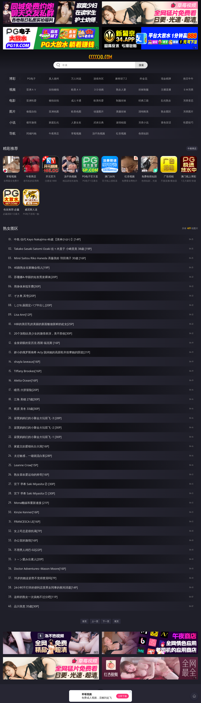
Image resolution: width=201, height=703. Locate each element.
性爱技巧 (188, 122)
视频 (12, 89)
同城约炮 (31, 133)
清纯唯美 (144, 111)
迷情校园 (121, 122)
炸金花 (143, 78)
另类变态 (188, 100)
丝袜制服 (144, 89)
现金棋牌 (166, 78)
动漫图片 (99, 111)
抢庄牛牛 (188, 78)
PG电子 (31, 78)
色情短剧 (144, 133)
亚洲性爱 (31, 100)
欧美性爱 (99, 100)
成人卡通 (76, 100)
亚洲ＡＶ (31, 89)
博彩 (12, 78)
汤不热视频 (98, 133)
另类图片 (188, 111)
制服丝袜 (121, 100)
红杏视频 (121, 133)
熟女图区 (166, 111)
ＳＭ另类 (188, 89)
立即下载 (122, 696)
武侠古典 (99, 122)
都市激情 (31, 122)
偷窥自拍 (31, 111)
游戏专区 (99, 78)
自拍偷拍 (54, 89)
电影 (12, 100)
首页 (84, 621)
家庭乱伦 (54, 122)
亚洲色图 (54, 111)
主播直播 (166, 89)
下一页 (106, 621)
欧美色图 (76, 111)
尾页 (116, 621)
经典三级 (144, 100)
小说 (12, 122)
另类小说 (144, 122)
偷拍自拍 (54, 100)
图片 (12, 111)
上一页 (95, 621)
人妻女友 (76, 122)
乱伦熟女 (166, 100)
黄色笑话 (166, 122)
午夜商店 (54, 133)
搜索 (141, 65)
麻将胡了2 (121, 78)
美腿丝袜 (121, 111)
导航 (12, 133)
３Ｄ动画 (99, 89)
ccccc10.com (100, 57)
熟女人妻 (121, 89)
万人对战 (76, 78)
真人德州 (54, 78)
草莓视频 (76, 133)
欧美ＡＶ (76, 89)
